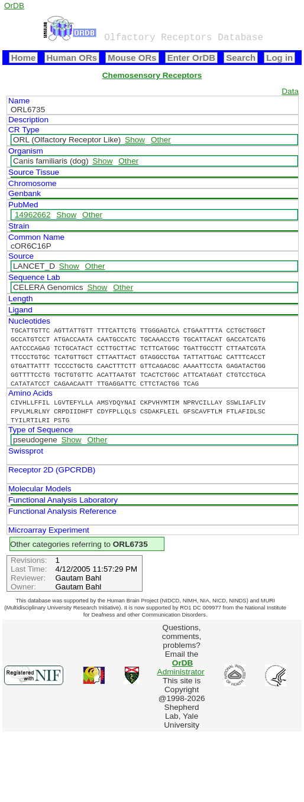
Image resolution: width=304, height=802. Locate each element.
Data (290, 91)
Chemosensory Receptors (152, 75)
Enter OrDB (191, 58)
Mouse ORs (132, 58)
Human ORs (72, 58)
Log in (279, 58)
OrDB (14, 5)
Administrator (181, 667)
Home (23, 58)
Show (135, 139)
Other (161, 139)
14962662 (32, 214)
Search (241, 58)
